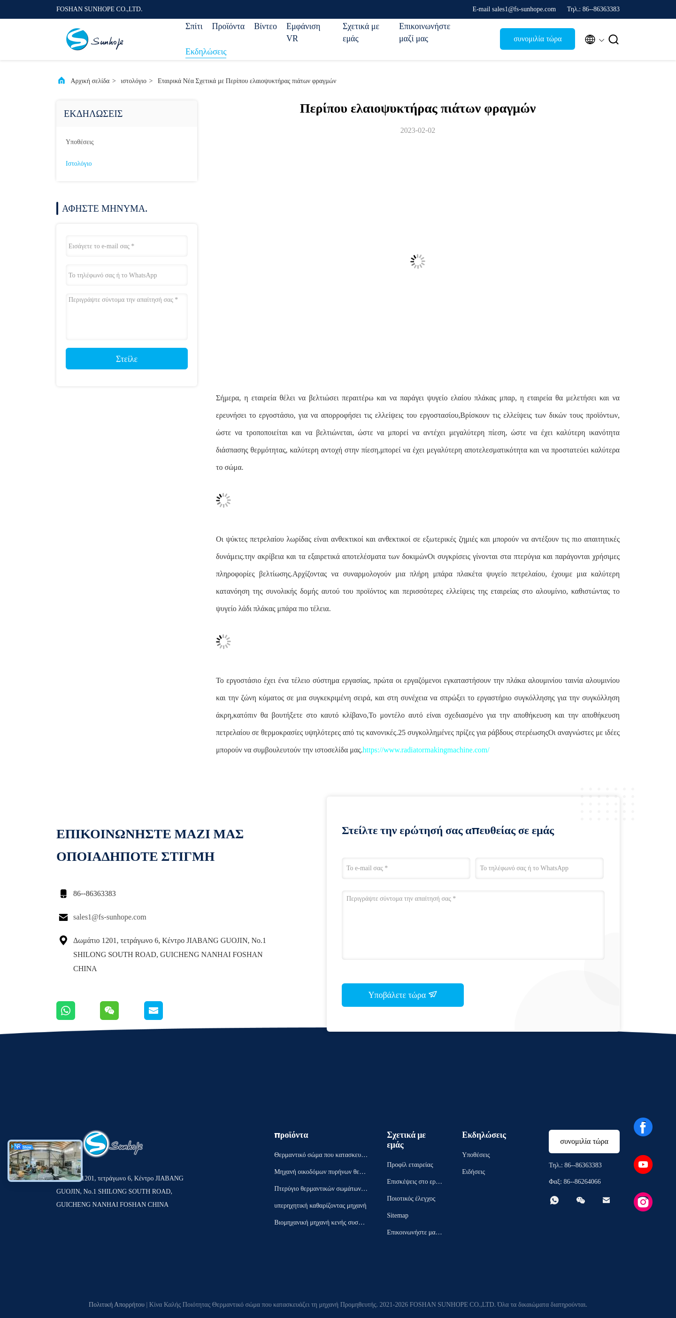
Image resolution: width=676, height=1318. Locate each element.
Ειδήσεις (473, 1171)
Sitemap (397, 1215)
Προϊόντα (228, 26)
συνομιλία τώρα (538, 38)
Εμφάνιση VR (303, 32)
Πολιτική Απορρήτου (117, 1304)
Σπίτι (193, 26)
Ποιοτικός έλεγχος (411, 1198)
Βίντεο (265, 26)
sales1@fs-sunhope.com (109, 917)
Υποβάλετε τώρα (402, 994)
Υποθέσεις (80, 142)
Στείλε (127, 359)
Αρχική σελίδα (90, 80)
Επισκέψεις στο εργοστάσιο (414, 1183)
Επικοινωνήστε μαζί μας (422, 32)
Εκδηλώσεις (205, 51)
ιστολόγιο (133, 80)
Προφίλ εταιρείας (410, 1164)
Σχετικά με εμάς (361, 32)
